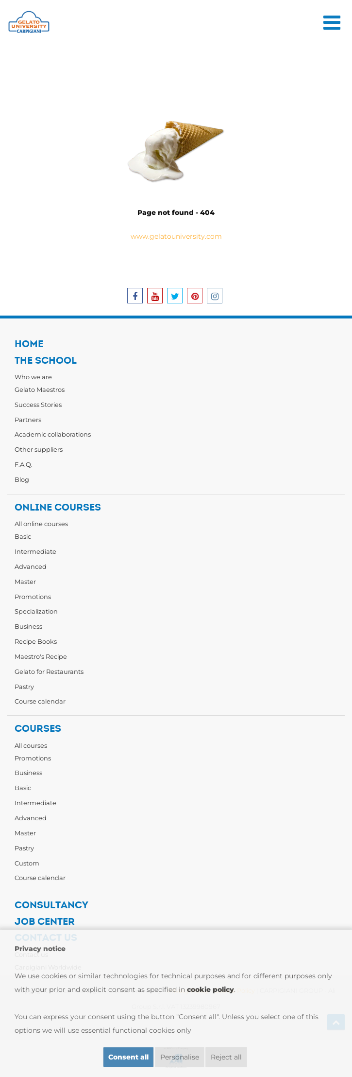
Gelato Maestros (40, 389)
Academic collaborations (53, 434)
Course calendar (40, 701)
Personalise (179, 1057)
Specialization (36, 611)
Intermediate (35, 551)
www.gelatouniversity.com (176, 236)
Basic (23, 536)
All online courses (41, 524)
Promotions (33, 596)
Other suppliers (39, 449)
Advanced (31, 566)
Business (28, 626)
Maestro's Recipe (41, 656)
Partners (28, 420)
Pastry (24, 686)
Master (25, 581)
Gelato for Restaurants (49, 671)
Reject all (226, 1057)
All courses (31, 745)
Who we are (33, 377)
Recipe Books (36, 641)
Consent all (128, 1057)
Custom (27, 863)
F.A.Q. (24, 464)
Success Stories (38, 404)
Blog (22, 479)
